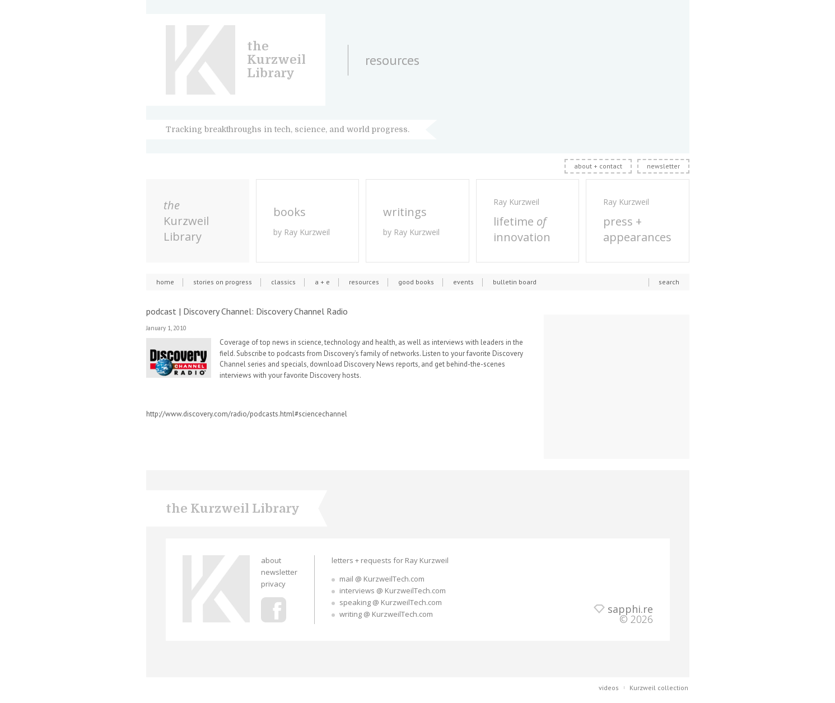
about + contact (598, 166)
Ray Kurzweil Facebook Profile (273, 609)
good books (416, 282)
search (669, 282)
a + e (322, 282)
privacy (273, 584)
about (271, 560)
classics (283, 282)
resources (364, 282)
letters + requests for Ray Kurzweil (390, 560)
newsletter (663, 166)
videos (609, 687)
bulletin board (515, 282)
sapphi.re (630, 609)
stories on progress (222, 282)
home (165, 282)
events (463, 282)
